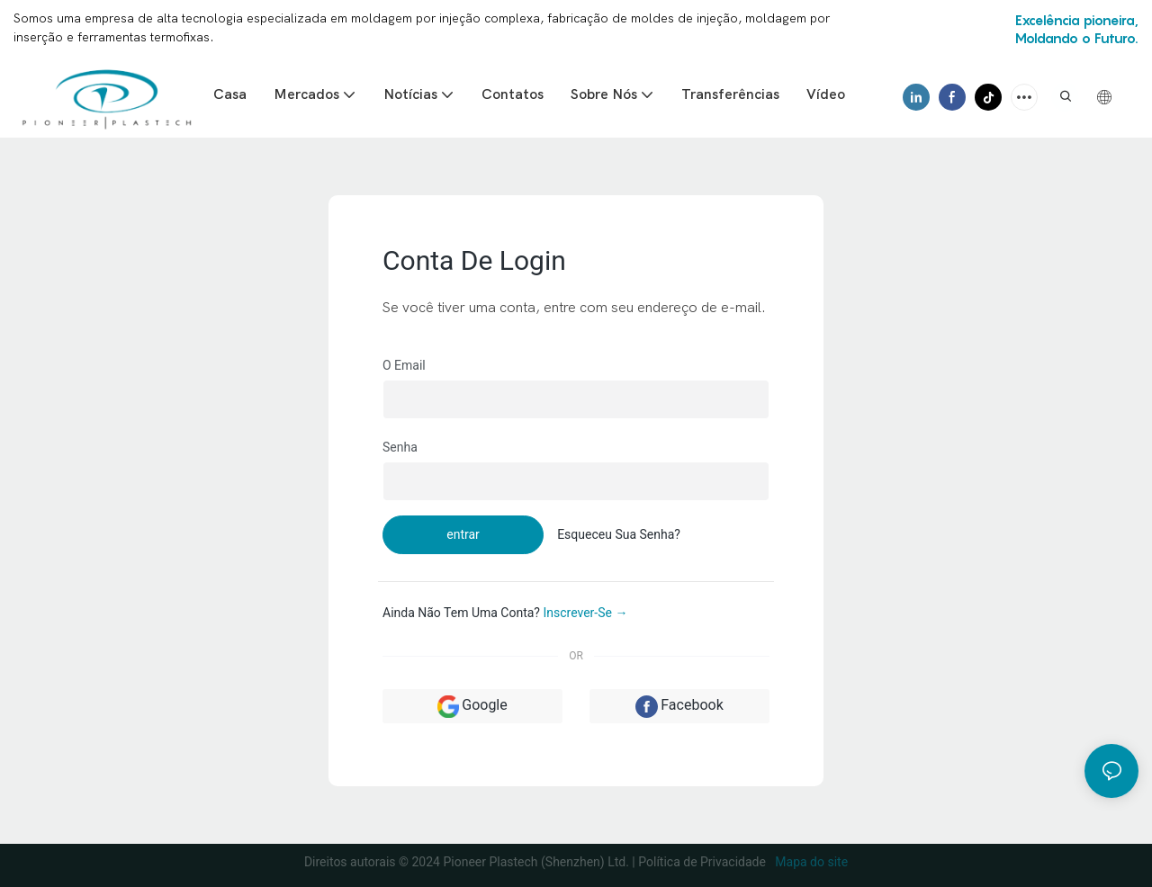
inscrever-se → (585, 612)
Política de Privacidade (703, 862)
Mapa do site (810, 862)
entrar (463, 534)
